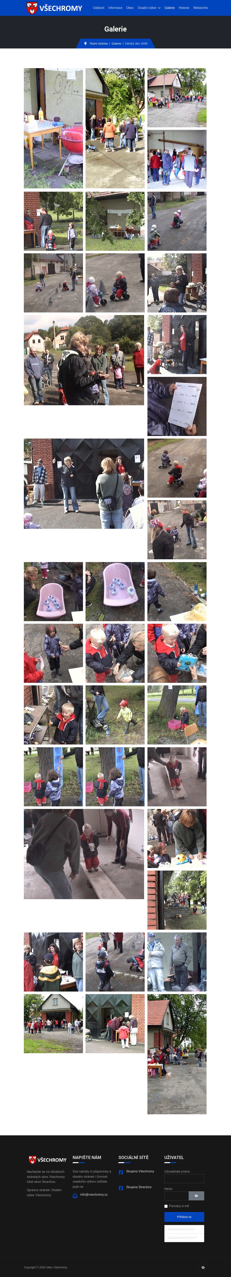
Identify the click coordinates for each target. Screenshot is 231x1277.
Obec (130, 7)
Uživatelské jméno (177, 1171)
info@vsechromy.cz (94, 1194)
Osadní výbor (147, 7)
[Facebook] (203, 1267)
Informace (115, 7)
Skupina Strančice (139, 1187)
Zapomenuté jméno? (182, 1237)
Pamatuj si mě (179, 1206)
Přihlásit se (184, 1216)
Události (98, 7)
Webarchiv (200, 7)
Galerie (170, 7)
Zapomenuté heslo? (182, 1229)
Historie (184, 7)
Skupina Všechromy (140, 1171)
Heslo (168, 1189)
